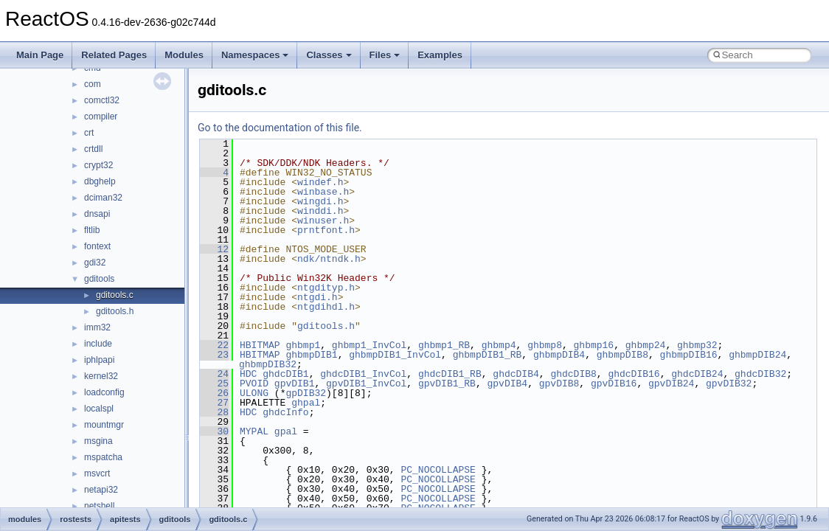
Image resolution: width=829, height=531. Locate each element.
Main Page (39, 54)
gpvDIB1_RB (447, 383)
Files (385, 54)
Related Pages (114, 54)
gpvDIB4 (508, 383)
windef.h (320, 182)
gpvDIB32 (729, 383)
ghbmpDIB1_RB (487, 354)
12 (214, 249)
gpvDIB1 (294, 383)
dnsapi (97, 214)
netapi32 (101, 490)
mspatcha (103, 457)
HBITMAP (260, 345)
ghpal (305, 402)
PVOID (254, 383)
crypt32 (98, 165)
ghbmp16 (594, 345)
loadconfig (104, 392)
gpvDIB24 (671, 383)
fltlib (92, 230)
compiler (100, 116)
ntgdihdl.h (326, 306)
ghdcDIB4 (515, 374)
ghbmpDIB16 (689, 354)
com (92, 84)
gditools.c (114, 295)
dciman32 (103, 197)
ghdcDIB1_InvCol (363, 374)
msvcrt (97, 473)
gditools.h (114, 311)
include (98, 344)
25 (214, 383)
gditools (99, 279)
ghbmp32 (697, 345)
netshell (99, 506)
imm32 (97, 327)
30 (214, 431)
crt (89, 133)
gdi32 (94, 262)
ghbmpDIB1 (311, 354)
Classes (328, 54)
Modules (184, 54)
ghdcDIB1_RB (450, 374)
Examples (439, 54)
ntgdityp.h (326, 287)
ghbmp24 (645, 345)
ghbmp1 (302, 345)
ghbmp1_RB (444, 345)
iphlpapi (99, 360)
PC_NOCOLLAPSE (437, 469)
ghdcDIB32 (760, 374)
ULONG (254, 393)
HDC (248, 374)
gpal (285, 431)
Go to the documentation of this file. (280, 127)
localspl (99, 408)
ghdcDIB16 (633, 374)
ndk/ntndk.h (329, 259)
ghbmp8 (544, 345)
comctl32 (101, 100)
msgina (98, 441)
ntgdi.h (317, 297)
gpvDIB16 (614, 383)
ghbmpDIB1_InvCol (395, 354)
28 (214, 412)
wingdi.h (320, 201)
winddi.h (320, 211)
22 (214, 345)
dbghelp (100, 181)
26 (214, 393)
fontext (97, 246)
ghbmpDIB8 (622, 354)
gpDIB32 (305, 393)
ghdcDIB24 (697, 374)
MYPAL (254, 431)
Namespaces (255, 54)
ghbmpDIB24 (757, 354)
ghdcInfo (285, 412)
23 (214, 354)
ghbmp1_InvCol (369, 345)
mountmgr (104, 425)
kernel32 (101, 376)
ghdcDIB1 (285, 374)
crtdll (93, 149)
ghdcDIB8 (573, 374)
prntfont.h (326, 230)
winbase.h (323, 191)
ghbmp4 (499, 345)
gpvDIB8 (559, 383)
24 (214, 374)
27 (214, 402)
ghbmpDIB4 (559, 354)
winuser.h (323, 220)
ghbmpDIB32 (267, 364)
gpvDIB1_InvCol (366, 383)
